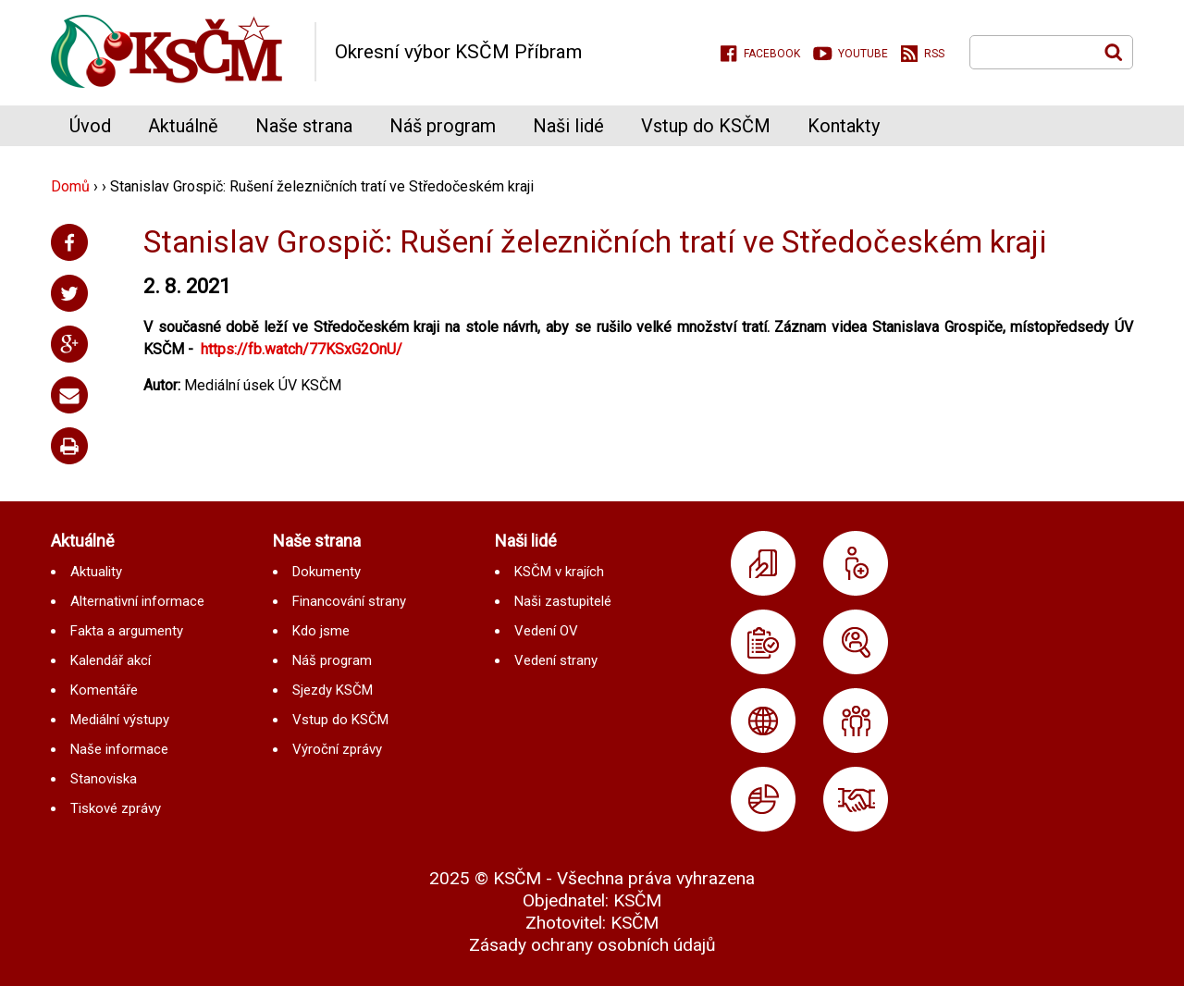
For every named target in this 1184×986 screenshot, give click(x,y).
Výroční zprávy (337, 749)
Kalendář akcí (110, 660)
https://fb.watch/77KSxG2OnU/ (301, 349)
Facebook (772, 53)
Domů (70, 186)
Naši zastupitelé (562, 601)
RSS (934, 53)
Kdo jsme (321, 630)
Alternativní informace (137, 601)
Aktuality (96, 571)
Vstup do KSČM (706, 126)
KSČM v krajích (559, 571)
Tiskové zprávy (115, 808)
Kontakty (844, 126)
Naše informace (119, 749)
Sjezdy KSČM (332, 690)
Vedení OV (546, 630)
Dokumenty (326, 571)
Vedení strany (556, 660)
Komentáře (104, 690)
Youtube (863, 53)
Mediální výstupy (119, 719)
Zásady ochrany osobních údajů (592, 944)
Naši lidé (568, 126)
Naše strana (303, 126)
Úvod (90, 126)
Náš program (442, 126)
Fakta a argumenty (126, 630)
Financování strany (349, 601)
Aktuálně (183, 126)
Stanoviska (103, 778)
